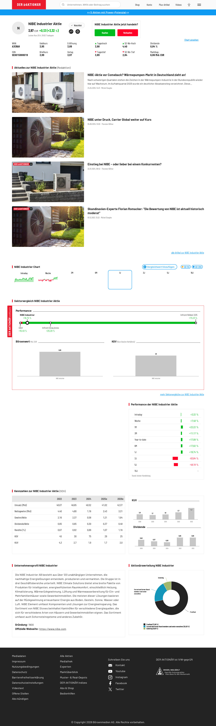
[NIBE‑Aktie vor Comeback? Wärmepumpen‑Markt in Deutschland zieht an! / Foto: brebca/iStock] (108, 92)
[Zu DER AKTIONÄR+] (164, 4)
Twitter (116, 689)
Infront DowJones (50, 328)
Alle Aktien (66, 656)
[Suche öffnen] (63, 4)
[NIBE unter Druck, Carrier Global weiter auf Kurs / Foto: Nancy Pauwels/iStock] (108, 137)
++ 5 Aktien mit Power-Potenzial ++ (108, 12)
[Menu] (198, 4)
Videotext (18, 688)
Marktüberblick (69, 672)
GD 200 (198, 266)
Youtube (116, 671)
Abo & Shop (67, 688)
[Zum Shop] (137, 4)
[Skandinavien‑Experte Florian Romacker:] (108, 226)
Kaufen (105, 32)
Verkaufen (127, 32)
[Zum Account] (149, 4)
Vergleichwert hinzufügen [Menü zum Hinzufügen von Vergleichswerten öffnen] (160, 266)
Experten (65, 666)
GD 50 (186, 266)
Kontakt (116, 665)
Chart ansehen (195, 42)
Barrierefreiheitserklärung (28, 677)
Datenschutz (19, 672)
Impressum (19, 661)
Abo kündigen (20, 698)
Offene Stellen (20, 693)
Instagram (118, 677)
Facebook (117, 683)
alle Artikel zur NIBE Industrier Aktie (187, 252)
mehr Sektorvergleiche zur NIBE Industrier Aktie (182, 394)
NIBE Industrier (27, 315)
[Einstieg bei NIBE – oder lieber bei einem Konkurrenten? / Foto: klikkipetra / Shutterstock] (108, 182)
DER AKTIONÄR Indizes (73, 682)
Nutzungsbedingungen (25, 666)
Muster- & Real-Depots (73, 677)
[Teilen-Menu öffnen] (71, 31)
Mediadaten (19, 656)
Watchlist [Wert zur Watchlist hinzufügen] (78, 25)
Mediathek (66, 661)
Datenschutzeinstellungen (27, 682)
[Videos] (178, 4)
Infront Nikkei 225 (188, 315)
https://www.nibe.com (52, 629)
